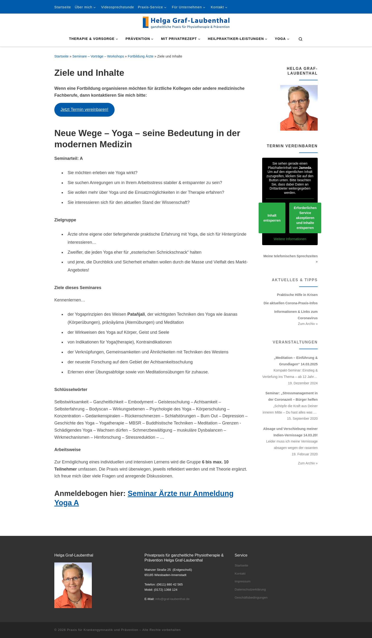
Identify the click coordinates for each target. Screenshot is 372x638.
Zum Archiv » (308, 324)
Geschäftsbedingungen (251, 597)
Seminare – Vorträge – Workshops (98, 56)
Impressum (243, 581)
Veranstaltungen (295, 342)
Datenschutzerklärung (250, 589)
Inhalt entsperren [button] (271, 217)
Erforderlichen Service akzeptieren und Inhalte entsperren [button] (305, 218)
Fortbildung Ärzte (140, 56)
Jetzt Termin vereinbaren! (84, 109)
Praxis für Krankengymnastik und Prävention (102, 630)
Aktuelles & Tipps (295, 280)
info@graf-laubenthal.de (172, 599)
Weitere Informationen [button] (290, 239)
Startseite (61, 56)
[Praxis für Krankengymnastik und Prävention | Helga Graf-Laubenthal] (186, 21)
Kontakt (240, 573)
